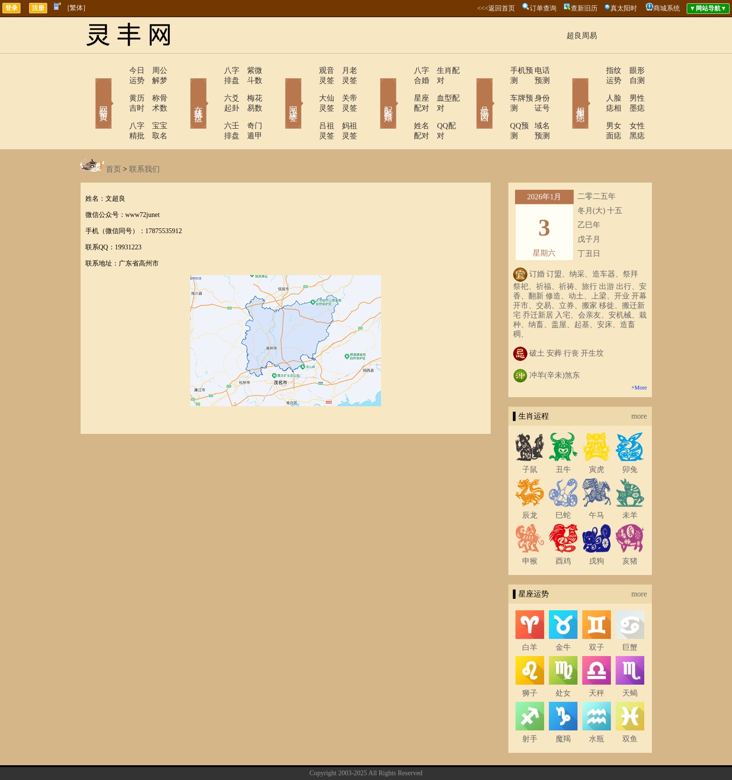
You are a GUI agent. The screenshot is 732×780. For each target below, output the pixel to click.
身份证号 (535, 88)
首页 (113, 139)
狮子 (529, 663)
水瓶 (596, 709)
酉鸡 (563, 531)
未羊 (630, 485)
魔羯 (563, 709)
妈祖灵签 (345, 106)
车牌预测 (498, 88)
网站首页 (89, 89)
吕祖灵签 (307, 106)
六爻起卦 (212, 88)
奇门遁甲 (249, 106)
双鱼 (630, 709)
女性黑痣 (631, 106)
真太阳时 (623, 8)
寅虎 (596, 439)
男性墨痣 (631, 88)
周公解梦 (154, 70)
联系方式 (349, 757)
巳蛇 (563, 485)
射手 (529, 709)
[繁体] (76, 7)
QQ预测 (496, 106)
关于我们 (316, 757)
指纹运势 (593, 70)
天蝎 (630, 663)
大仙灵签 (307, 88)
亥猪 (630, 531)
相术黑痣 (566, 89)
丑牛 (563, 439)
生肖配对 (440, 70)
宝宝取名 (154, 106)
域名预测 (535, 106)
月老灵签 (345, 70)
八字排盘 (212, 70)
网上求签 (280, 89)
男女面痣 (593, 106)
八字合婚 (403, 70)
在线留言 (383, 757)
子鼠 (529, 439)
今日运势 (117, 70)
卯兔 (630, 439)
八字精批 (117, 106)
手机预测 (498, 70)
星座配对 (403, 88)
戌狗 (596, 531)
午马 (596, 485)
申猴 (529, 531)
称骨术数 (154, 88)
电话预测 (535, 70)
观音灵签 (307, 70)
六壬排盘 (212, 106)
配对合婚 (376, 89)
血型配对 (440, 88)
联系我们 (144, 139)
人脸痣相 (593, 88)
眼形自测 (631, 70)
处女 (563, 663)
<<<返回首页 (496, 8)
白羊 (529, 617)
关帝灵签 (345, 88)
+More (639, 357)
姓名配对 (403, 106)
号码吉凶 (471, 89)
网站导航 (416, 757)
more (639, 386)
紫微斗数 (249, 70)
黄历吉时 (117, 88)
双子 (596, 617)
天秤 (596, 663)
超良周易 (582, 35)
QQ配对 (438, 106)
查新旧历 (584, 8)
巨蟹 (630, 617)
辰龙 (529, 485)
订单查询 (543, 8)
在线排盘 (185, 89)
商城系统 (666, 8)
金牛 (563, 617)
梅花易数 (249, 88)
